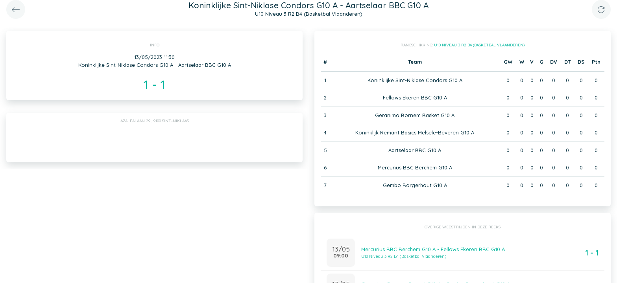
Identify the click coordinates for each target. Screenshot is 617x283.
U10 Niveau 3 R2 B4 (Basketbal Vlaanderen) (479, 45)
